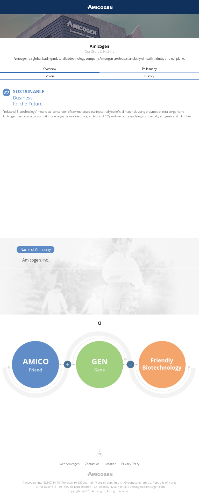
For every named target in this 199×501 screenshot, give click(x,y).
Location (110, 464)
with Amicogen (70, 464)
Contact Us (92, 464)
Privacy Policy (130, 464)
